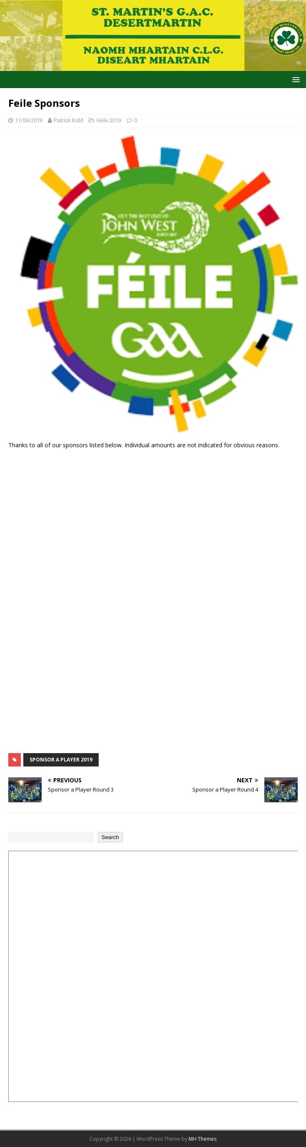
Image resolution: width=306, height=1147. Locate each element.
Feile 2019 (109, 120)
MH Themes (202, 1138)
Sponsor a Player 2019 (61, 759)
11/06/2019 (28, 120)
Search (110, 837)
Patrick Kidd (68, 120)
